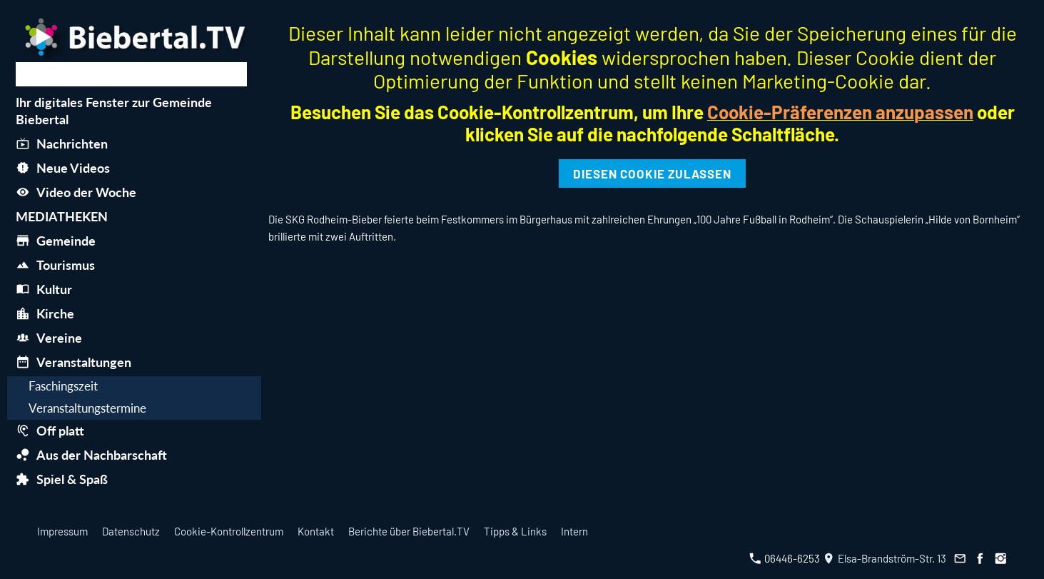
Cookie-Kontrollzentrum (228, 531)
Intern (574, 531)
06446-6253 (784, 558)
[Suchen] (131, 74)
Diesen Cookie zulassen (652, 173)
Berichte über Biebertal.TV (409, 531)
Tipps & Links (515, 531)
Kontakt (316, 531)
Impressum (62, 531)
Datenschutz (131, 531)
